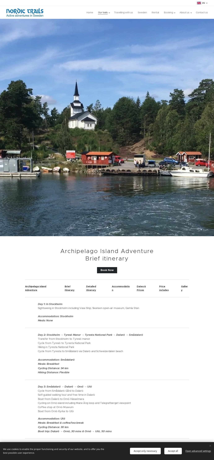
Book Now (107, 270)
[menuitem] (88, 12)
